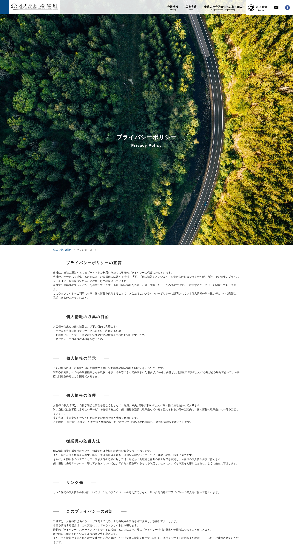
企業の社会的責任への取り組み (223, 7)
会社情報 (172, 7)
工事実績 (191, 7)
